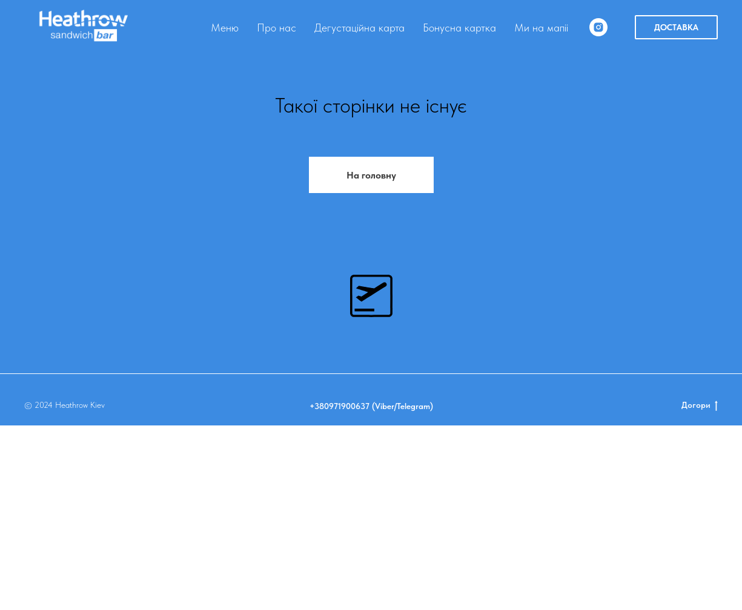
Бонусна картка (459, 27)
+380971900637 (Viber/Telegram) (371, 590)
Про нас (276, 27)
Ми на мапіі (541, 27)
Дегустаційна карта (359, 27)
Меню (225, 27)
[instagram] (598, 27)
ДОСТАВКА (676, 27)
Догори (699, 590)
